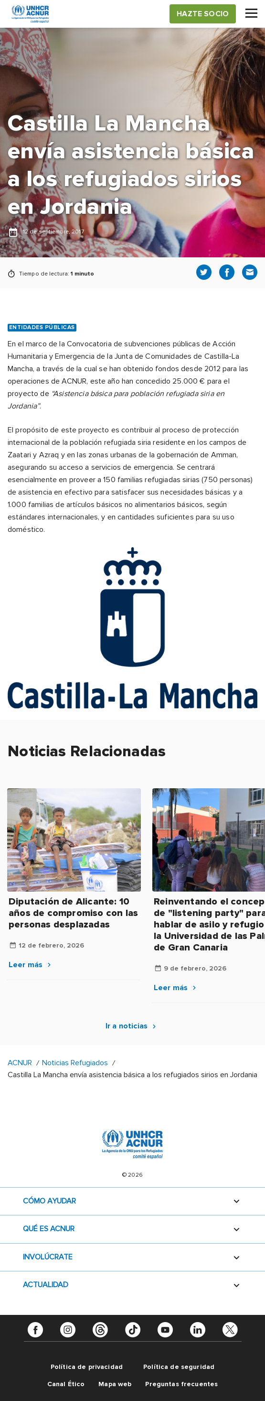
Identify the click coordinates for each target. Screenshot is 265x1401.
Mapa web (114, 1384)
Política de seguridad (178, 1367)
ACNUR (20, 1063)
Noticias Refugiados (75, 1063)
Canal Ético (66, 1384)
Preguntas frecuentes (181, 1384)
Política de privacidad (87, 1367)
